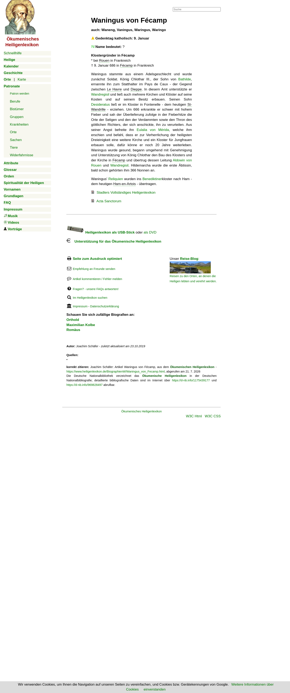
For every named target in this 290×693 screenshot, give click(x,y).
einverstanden (155, 689)
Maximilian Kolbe (80, 325)
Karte (22, 79)
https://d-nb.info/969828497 (84, 384)
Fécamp (126, 65)
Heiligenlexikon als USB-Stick (100, 232)
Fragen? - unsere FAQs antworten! (95, 289)
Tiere (14, 147)
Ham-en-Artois (124, 184)
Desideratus (100, 104)
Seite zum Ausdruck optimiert (97, 259)
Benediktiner (152, 179)
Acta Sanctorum (108, 201)
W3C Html (194, 416)
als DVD (150, 232)
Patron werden (19, 93)
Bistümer (17, 109)
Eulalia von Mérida (153, 130)
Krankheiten (19, 124)
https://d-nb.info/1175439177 (191, 380)
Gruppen (16, 117)
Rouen (104, 60)
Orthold (72, 320)
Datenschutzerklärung (104, 306)
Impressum (80, 306)
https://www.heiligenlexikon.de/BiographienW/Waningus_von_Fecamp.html (115, 371)
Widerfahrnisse (21, 155)
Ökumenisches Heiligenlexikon (141, 411)
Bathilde (184, 79)
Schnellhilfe (13, 53)
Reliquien (115, 179)
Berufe (15, 101)
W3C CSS (213, 416)
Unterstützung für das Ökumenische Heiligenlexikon (113, 241)
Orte (13, 132)
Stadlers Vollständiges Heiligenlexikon (126, 192)
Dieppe (136, 89)
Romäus (73, 330)
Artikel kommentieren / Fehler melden (97, 279)
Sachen (16, 140)
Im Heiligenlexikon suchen (90, 297)
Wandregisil (100, 94)
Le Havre (114, 89)
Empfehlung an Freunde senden (94, 269)
